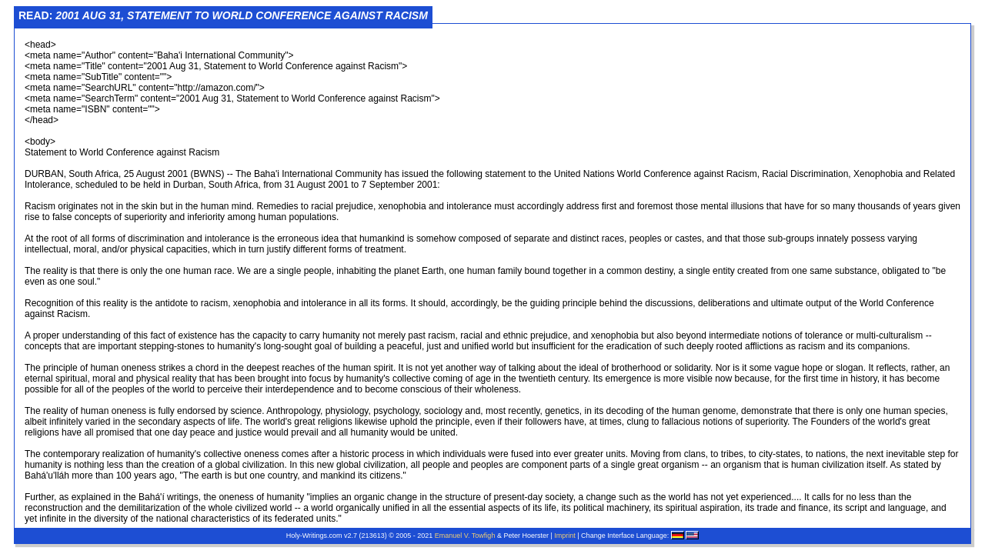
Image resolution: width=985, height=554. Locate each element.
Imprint (565, 535)
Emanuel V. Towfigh (465, 535)
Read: (223, 15)
